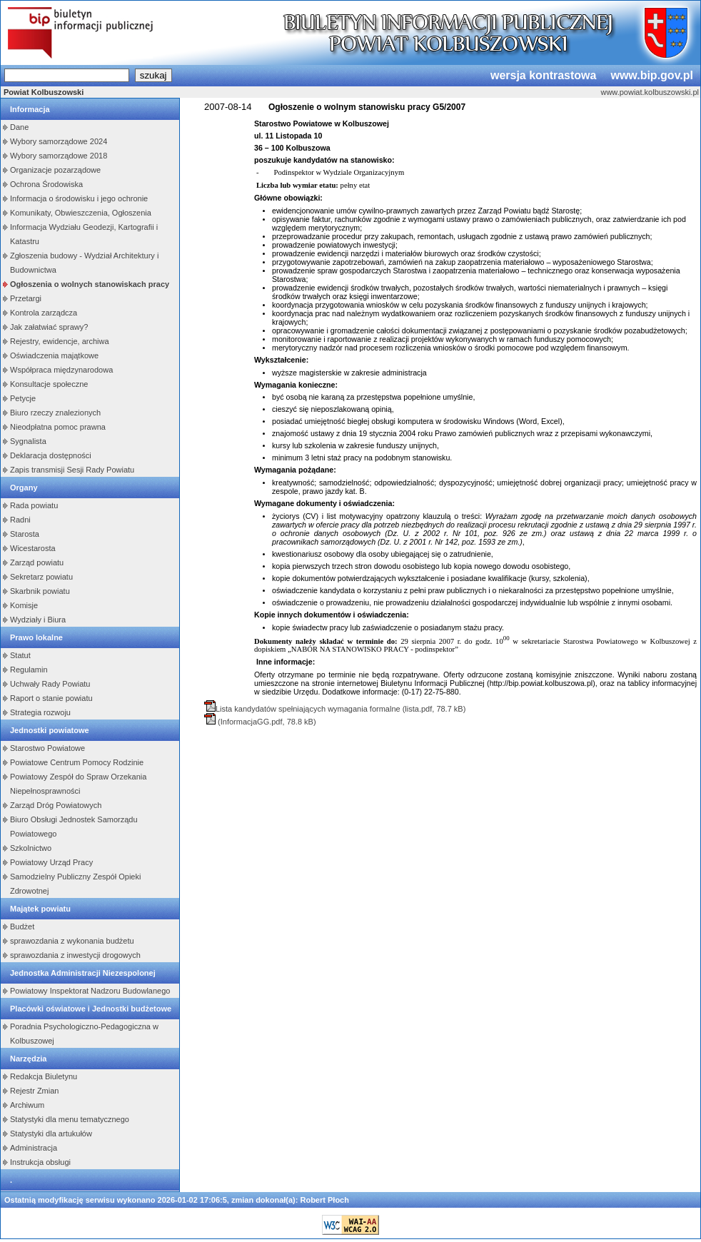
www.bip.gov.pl (651, 75)
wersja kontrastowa (543, 75)
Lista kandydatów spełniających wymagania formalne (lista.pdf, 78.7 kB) (340, 709)
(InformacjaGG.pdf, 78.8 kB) (266, 721)
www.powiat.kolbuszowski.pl (649, 92)
